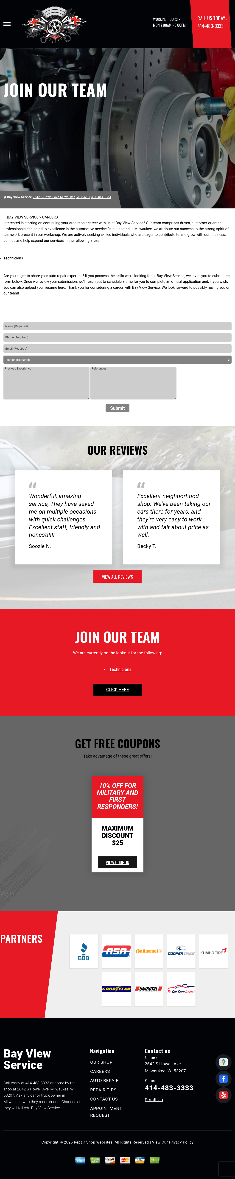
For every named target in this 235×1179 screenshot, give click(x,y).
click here (117, 689)
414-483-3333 (210, 25)
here (61, 287)
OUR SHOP (101, 1062)
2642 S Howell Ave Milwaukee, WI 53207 (61, 197)
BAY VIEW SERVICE (22, 217)
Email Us (154, 1100)
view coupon (117, 862)
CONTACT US (104, 1099)
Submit (117, 408)
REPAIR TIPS (103, 1090)
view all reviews (117, 576)
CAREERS (50, 217)
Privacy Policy (181, 1142)
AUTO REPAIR (104, 1080)
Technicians (13, 258)
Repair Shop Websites (93, 1142)
